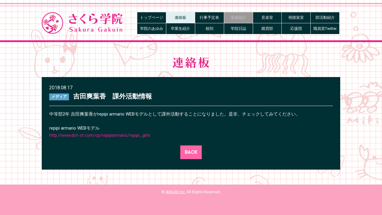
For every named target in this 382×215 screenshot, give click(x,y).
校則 (209, 28)
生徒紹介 (238, 17)
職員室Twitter (325, 28)
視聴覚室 (296, 17)
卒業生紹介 (180, 28)
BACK (191, 152)
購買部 (267, 28)
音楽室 (267, 17)
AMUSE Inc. (176, 192)
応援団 (296, 28)
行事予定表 (209, 17)
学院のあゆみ (151, 28)
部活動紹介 (325, 17)
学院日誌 (238, 28)
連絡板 (180, 17)
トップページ (151, 17)
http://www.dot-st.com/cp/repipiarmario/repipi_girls (99, 135)
